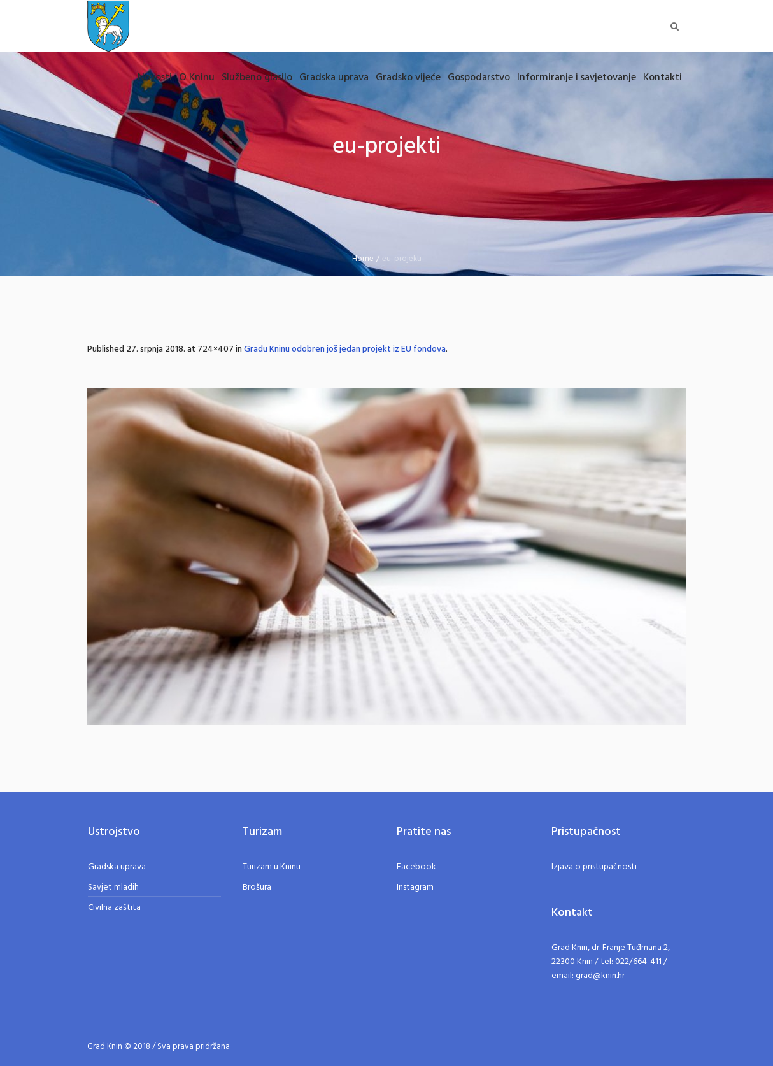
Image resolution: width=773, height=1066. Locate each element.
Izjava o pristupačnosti (594, 867)
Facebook (416, 867)
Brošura (257, 887)
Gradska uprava (117, 867)
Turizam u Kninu (272, 867)
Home (363, 259)
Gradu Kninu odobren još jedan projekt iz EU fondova (345, 349)
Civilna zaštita (114, 907)
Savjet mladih (113, 887)
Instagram (415, 887)
